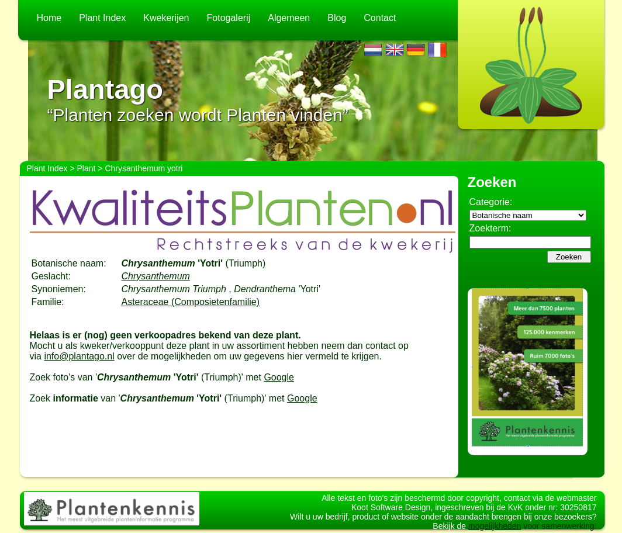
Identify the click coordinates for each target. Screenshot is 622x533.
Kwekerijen (166, 18)
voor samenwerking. (558, 526)
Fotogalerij (229, 18)
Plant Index (102, 18)
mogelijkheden (494, 526)
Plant (86, 168)
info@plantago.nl (79, 356)
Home (49, 18)
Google (279, 377)
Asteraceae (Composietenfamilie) (191, 302)
